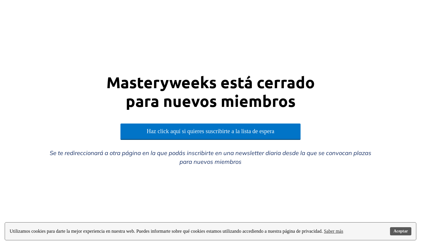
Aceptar (401, 231)
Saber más (333, 231)
